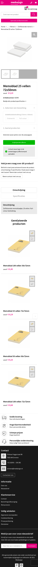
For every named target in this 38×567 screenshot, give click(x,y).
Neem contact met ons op (12, 176)
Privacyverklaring (7, 521)
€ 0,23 (8, 359)
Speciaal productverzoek (19, 21)
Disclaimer (4, 524)
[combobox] (16, 14)
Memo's (13, 27)
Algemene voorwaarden (9, 515)
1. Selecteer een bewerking (14, 108)
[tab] (19, 189)
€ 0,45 (8, 269)
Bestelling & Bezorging (9, 502)
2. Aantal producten (11, 128)
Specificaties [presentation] (19, 196)
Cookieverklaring (7, 518)
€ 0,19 (8, 314)
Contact (4, 499)
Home (3, 27)
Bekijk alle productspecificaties (14, 101)
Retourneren (5, 505)
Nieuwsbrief (5, 489)
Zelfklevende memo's (25, 27)
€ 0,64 (8, 405)
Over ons (4, 486)
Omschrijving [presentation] (19, 190)
